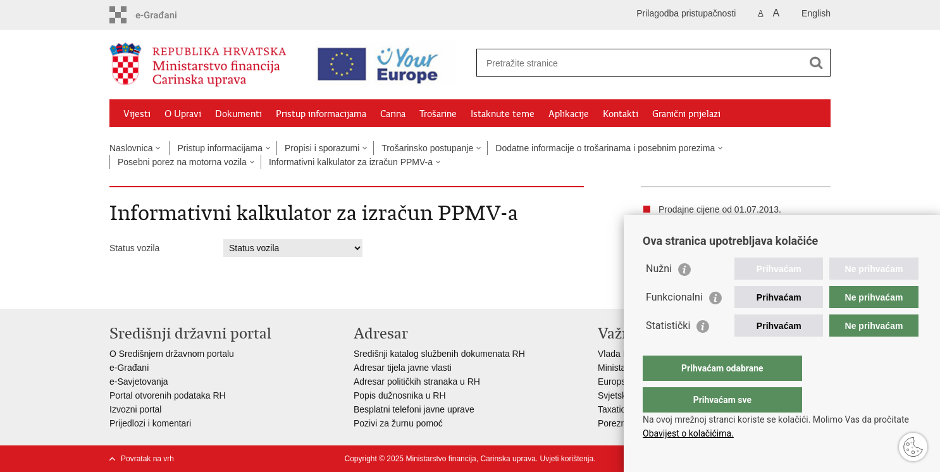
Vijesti (137, 114)
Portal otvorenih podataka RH (167, 395)
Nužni (659, 294)
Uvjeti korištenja (566, 458)
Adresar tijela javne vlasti (403, 368)
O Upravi (182, 114)
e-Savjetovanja (138, 381)
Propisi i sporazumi (322, 148)
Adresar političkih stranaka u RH (417, 381)
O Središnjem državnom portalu (171, 354)
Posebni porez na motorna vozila (182, 162)
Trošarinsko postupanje (427, 148)
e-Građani (129, 368)
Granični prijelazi (686, 114)
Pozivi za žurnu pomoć (398, 423)
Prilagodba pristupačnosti (686, 13)
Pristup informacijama (321, 114)
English (816, 13)
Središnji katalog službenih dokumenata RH (439, 354)
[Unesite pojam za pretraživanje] (640, 63)
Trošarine (438, 114)
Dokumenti (238, 114)
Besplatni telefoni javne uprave (414, 409)
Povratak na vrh (147, 458)
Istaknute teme (503, 114)
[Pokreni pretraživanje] (816, 63)
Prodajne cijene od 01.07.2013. (720, 209)
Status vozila (134, 248)
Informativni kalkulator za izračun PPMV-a (351, 162)
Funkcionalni (674, 322)
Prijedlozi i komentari (150, 423)
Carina (392, 114)
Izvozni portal (135, 409)
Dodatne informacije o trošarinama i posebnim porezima (605, 148)
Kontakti (620, 114)
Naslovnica (130, 148)
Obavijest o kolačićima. (688, 433)
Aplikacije (568, 114)
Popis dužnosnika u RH (400, 395)
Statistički (668, 351)
